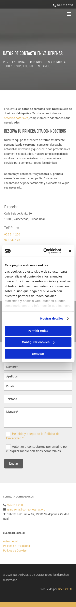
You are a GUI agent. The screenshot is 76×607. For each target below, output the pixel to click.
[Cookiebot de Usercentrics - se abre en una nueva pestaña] (45, 251)
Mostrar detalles (52, 318)
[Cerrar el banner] (70, 250)
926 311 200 (65, 5)
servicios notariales (16, 118)
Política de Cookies (15, 550)
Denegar (38, 353)
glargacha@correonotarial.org (26, 509)
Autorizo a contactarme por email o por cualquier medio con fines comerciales (37, 448)
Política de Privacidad (16, 545)
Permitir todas (38, 330)
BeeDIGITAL (65, 589)
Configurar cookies (38, 342)
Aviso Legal (10, 541)
